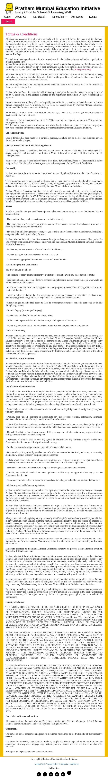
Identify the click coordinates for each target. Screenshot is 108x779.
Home (7, 16)
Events (93, 16)
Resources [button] (77, 16)
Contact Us (39, 764)
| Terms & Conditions (68, 764)
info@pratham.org (83, 69)
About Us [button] (21, 16)
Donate (8, 21)
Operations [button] (59, 16)
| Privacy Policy (51, 764)
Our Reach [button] (40, 16)
